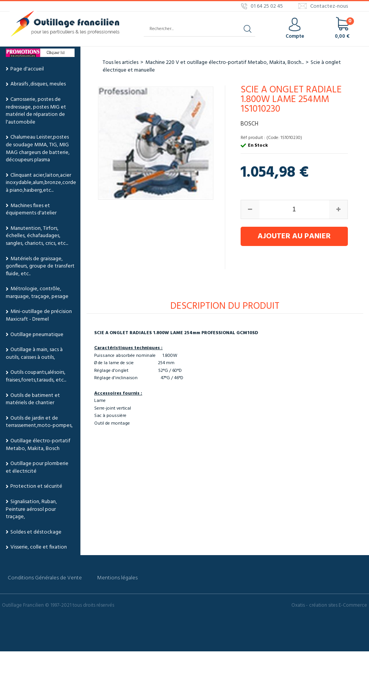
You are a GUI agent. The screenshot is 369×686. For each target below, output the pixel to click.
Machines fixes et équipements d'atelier (31, 209)
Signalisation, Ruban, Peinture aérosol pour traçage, (31, 509)
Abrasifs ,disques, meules (38, 84)
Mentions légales (117, 578)
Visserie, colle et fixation (38, 547)
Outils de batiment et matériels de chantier (33, 399)
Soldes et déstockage (36, 532)
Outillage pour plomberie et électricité (37, 467)
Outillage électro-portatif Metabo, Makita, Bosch (38, 445)
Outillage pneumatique (36, 334)
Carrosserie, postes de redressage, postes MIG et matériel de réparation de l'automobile (36, 111)
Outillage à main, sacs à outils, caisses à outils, (34, 353)
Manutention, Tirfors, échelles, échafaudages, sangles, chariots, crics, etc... (37, 236)
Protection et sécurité (36, 486)
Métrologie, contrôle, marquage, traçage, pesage (37, 292)
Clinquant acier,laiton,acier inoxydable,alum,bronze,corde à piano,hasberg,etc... (41, 183)
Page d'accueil (27, 69)
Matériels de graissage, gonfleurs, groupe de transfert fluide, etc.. (40, 266)
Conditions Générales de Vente (45, 578)
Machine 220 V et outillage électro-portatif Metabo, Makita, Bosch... (224, 62)
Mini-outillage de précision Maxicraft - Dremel (39, 315)
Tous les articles (120, 62)
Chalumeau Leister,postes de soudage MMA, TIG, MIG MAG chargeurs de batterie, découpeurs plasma (38, 148)
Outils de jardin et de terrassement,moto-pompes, (39, 422)
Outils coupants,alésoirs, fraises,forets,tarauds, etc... (36, 376)
